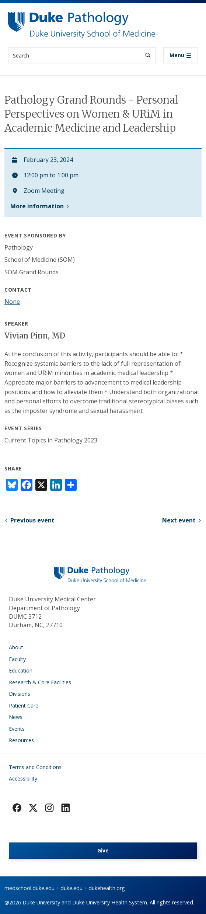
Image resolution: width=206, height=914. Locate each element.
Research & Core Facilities (40, 682)
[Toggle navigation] (180, 55)
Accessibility (23, 778)
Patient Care (23, 705)
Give (103, 850)
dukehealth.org (106, 888)
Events (17, 728)
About (16, 647)
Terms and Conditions (35, 767)
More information (37, 206)
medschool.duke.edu (29, 888)
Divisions (19, 693)
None (12, 302)
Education (20, 670)
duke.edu (71, 888)
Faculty (17, 659)
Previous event (32, 520)
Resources (21, 740)
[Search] (148, 55)
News (15, 716)
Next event (179, 520)
